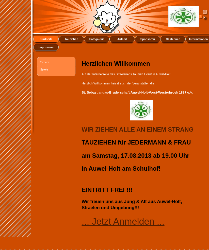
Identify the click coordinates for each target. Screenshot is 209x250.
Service (45, 62)
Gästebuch (173, 39)
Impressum (46, 47)
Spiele (44, 69)
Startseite (46, 39)
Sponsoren (147, 39)
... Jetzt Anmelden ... (123, 221)
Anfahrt (122, 39)
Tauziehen (71, 39)
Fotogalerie (96, 39)
